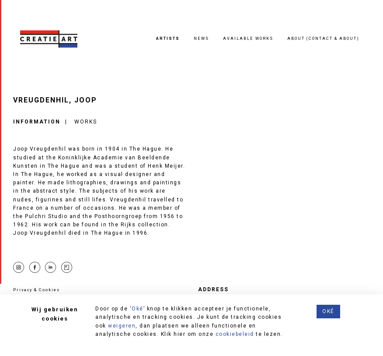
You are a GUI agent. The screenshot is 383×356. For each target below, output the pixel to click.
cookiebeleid (235, 334)
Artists (168, 38)
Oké (137, 309)
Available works (248, 38)
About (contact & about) (323, 38)
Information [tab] (36, 122)
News (201, 38)
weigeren (122, 326)
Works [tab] (85, 122)
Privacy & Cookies (36, 289)
